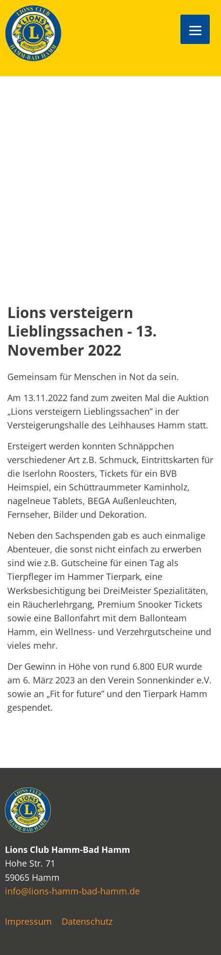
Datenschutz (87, 921)
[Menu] (195, 29)
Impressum (28, 921)
